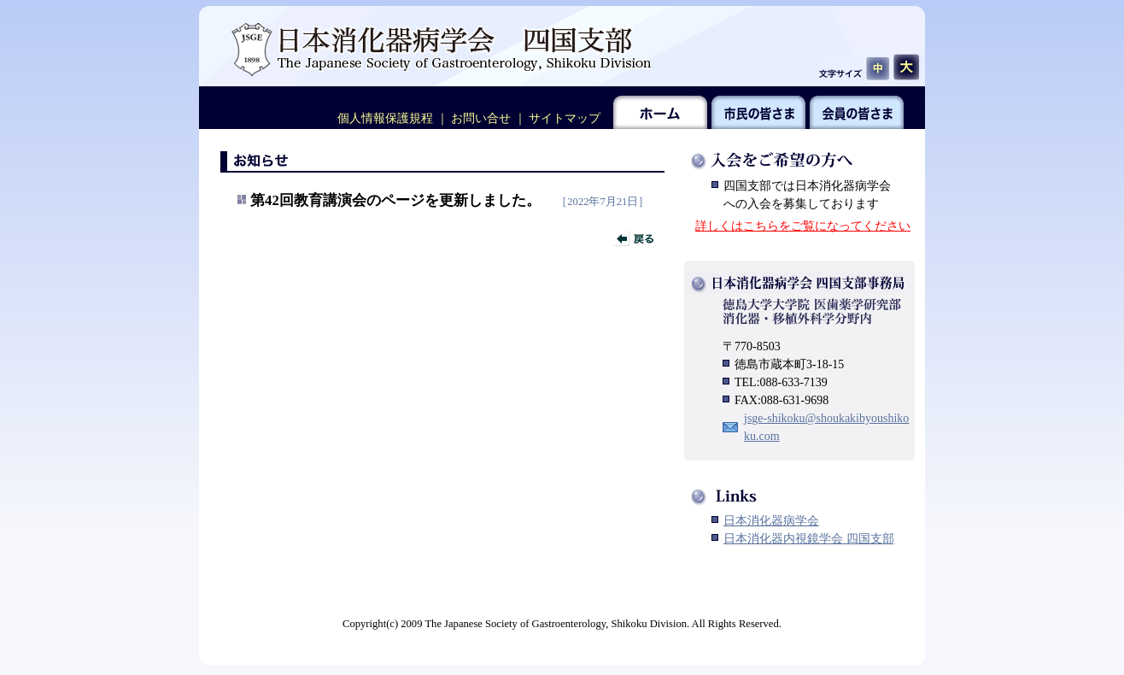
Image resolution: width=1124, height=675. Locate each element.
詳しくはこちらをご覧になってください (802, 226)
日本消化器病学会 (771, 520)
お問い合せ (481, 118)
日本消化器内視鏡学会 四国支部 (808, 538)
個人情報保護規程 (385, 118)
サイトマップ (564, 118)
